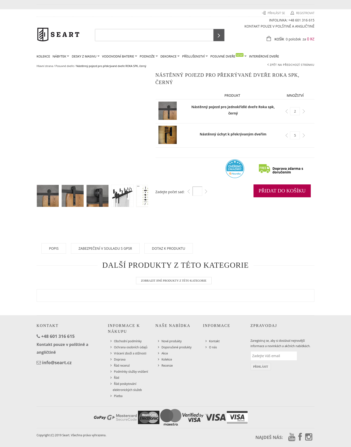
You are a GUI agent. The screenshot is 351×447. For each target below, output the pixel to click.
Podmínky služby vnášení (131, 372)
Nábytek (60, 56)
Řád (116, 378)
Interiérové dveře (264, 56)
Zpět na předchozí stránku (292, 65)
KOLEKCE (43, 56)
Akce (165, 353)
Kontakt (214, 341)
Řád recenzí (122, 365)
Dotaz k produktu (168, 248)
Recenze (167, 365)
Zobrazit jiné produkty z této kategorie (173, 280)
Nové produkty (172, 341)
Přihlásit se (277, 13)
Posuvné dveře (228, 56)
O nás (213, 347)
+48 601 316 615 (301, 20)
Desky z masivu (85, 56)
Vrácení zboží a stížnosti (130, 353)
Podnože (149, 56)
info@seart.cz (57, 362)
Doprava (120, 359)
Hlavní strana (45, 66)
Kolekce (167, 359)
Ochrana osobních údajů (130, 347)
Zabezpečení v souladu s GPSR (105, 248)
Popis (53, 248)
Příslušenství (195, 56)
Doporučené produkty (177, 347)
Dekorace (170, 56)
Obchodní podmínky (128, 341)
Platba (118, 396)
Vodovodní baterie (119, 56)
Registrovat (305, 13)
